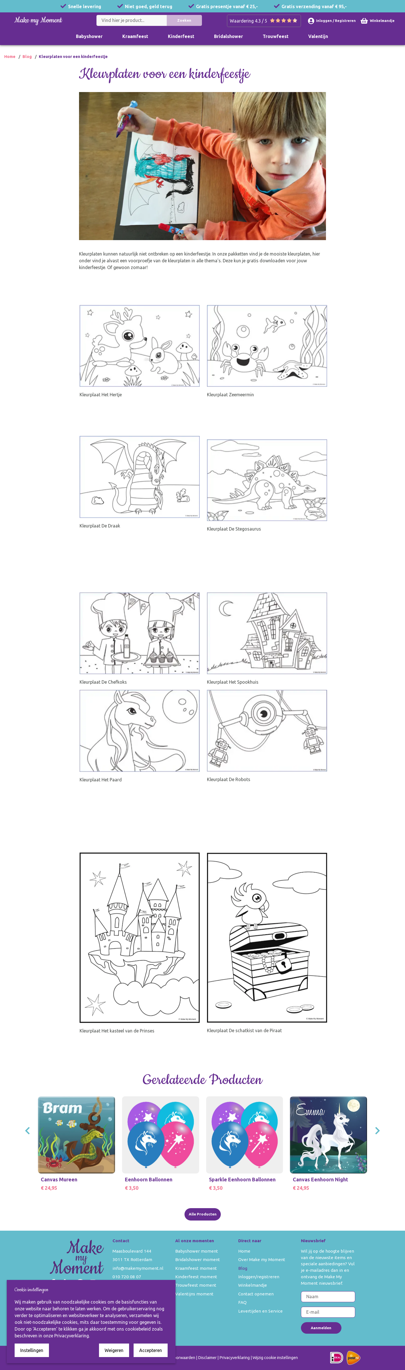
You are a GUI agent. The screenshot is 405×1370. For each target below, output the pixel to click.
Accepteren (150, 1350)
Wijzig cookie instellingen (275, 1358)
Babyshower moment (196, 1251)
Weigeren (114, 1350)
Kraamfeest (135, 36)
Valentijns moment (194, 1293)
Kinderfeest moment (196, 1276)
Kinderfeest (181, 36)
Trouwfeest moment (195, 1285)
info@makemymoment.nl (137, 1268)
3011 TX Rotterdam (132, 1259)
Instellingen (31, 1350)
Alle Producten (203, 1214)
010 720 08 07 (126, 1276)
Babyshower (89, 36)
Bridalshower (228, 36)
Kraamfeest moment (196, 1268)
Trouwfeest (276, 36)
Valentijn (318, 36)
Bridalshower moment (197, 1259)
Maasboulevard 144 (131, 1251)
